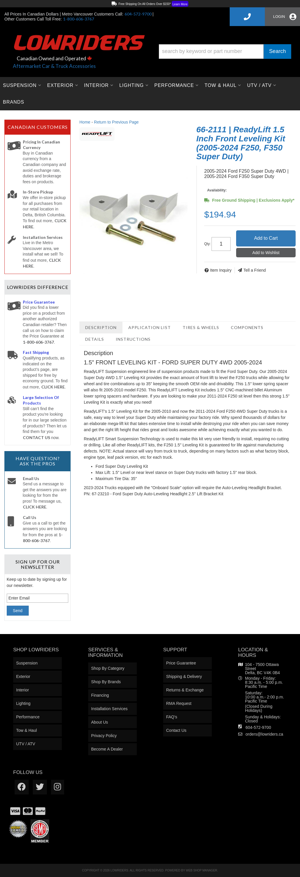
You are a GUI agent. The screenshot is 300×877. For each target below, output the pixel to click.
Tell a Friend (254, 270)
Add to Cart (266, 238)
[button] (225, 51)
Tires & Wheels (201, 327)
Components (247, 327)
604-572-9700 (258, 727)
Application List (149, 327)
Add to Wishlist (265, 252)
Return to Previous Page (116, 122)
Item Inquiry (220, 270)
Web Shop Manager (201, 870)
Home (84, 122)
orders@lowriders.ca (264, 734)
